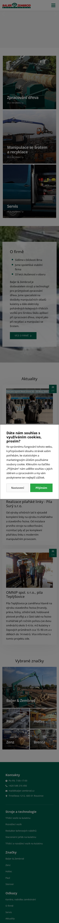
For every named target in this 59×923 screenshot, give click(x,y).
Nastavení (17, 488)
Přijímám (41, 488)
